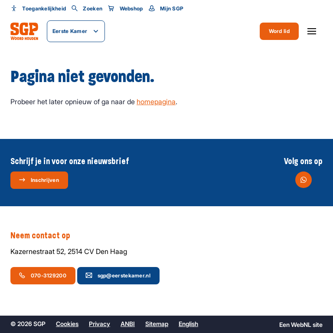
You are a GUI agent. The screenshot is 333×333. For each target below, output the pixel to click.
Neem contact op (44, 236)
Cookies (67, 323)
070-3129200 (42, 275)
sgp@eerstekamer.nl (117, 275)
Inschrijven (39, 179)
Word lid (279, 31)
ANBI (128, 323)
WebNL (301, 324)
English (188, 323)
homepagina (156, 101)
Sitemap (156, 323)
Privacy (99, 323)
